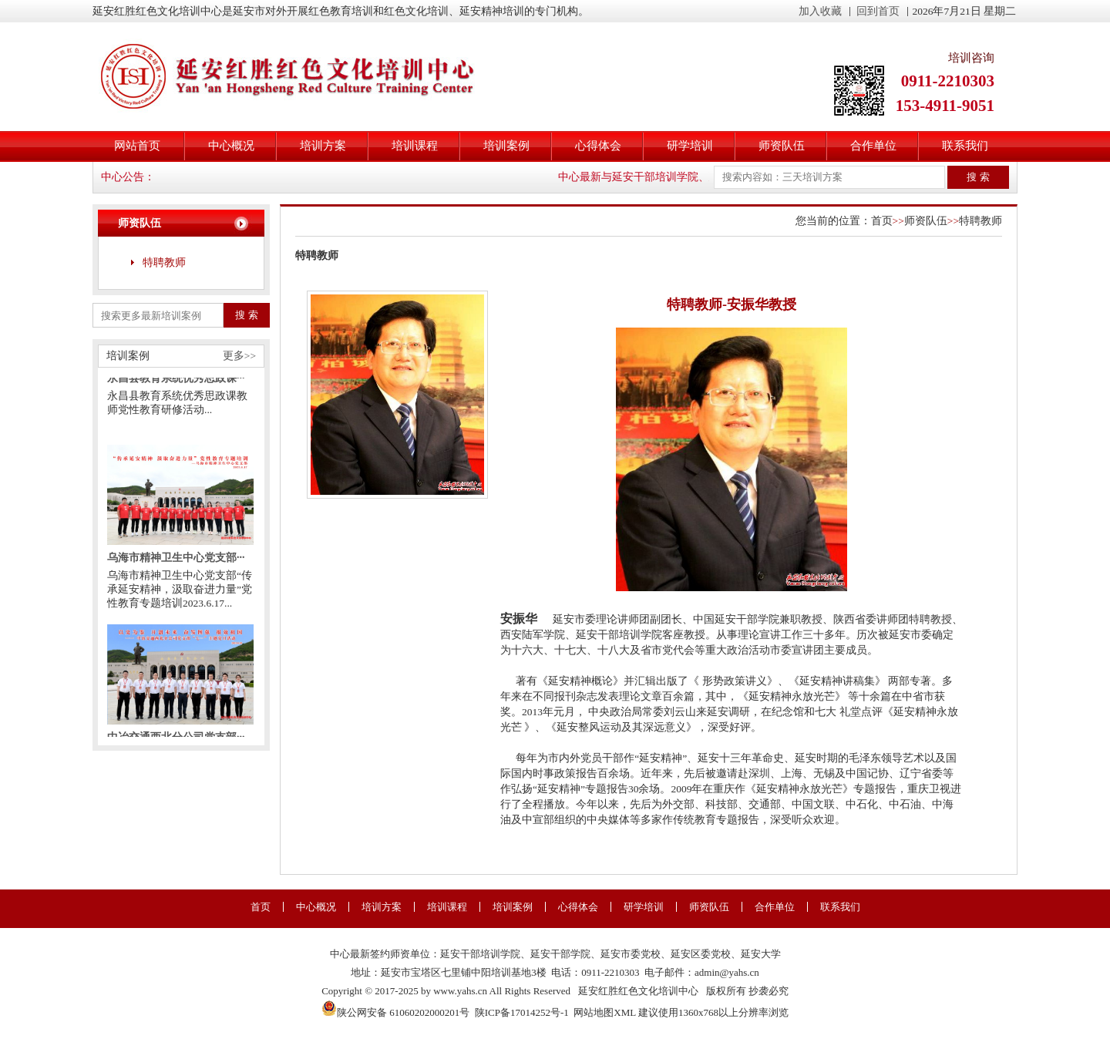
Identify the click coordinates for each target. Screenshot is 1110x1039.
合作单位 (873, 146)
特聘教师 (164, 262)
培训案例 (506, 146)
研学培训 (690, 146)
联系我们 (965, 146)
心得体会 (598, 146)
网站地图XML (604, 1012)
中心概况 (231, 146)
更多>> (239, 355)
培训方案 (323, 146)
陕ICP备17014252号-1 (522, 1012)
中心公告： (128, 177)
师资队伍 (781, 146)
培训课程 (415, 146)
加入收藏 (820, 11)
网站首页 (137, 146)
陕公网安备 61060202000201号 (395, 1012)
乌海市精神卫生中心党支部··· (176, 562)
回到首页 (878, 11)
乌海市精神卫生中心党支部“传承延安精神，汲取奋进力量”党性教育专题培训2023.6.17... (179, 594)
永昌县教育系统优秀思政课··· (176, 382)
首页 (882, 221)
